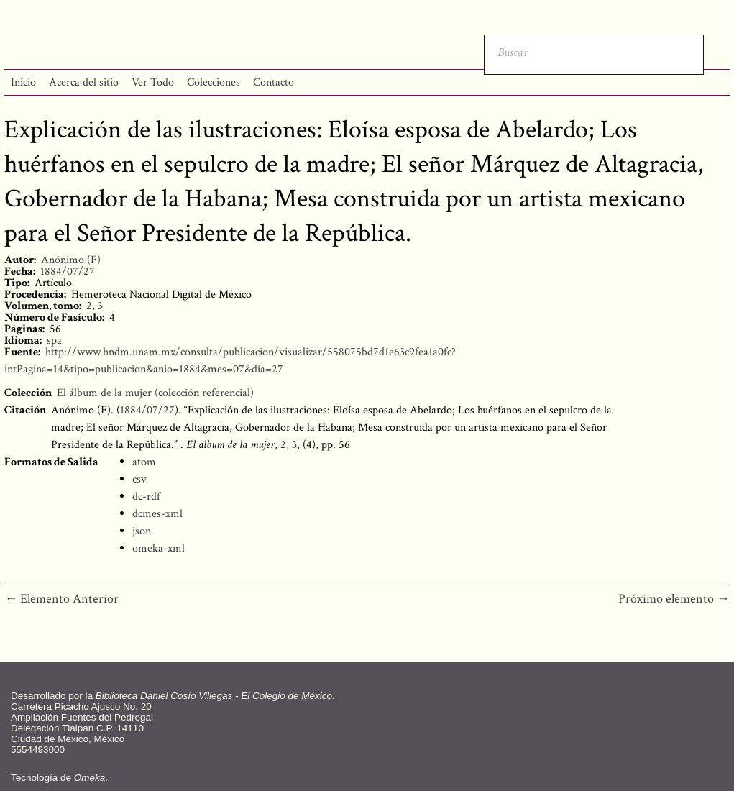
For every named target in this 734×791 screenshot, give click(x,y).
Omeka (90, 777)
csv (139, 479)
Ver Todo (153, 82)
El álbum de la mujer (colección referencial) (155, 393)
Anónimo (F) (71, 260)
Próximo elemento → (674, 598)
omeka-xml (158, 548)
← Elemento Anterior (61, 598)
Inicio (23, 82)
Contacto (273, 82)
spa (54, 340)
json (141, 531)
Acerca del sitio (84, 82)
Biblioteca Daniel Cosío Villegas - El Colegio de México (214, 695)
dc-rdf (146, 496)
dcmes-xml (157, 513)
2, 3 (94, 306)
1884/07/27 (67, 271)
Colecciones (213, 82)
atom (144, 462)
